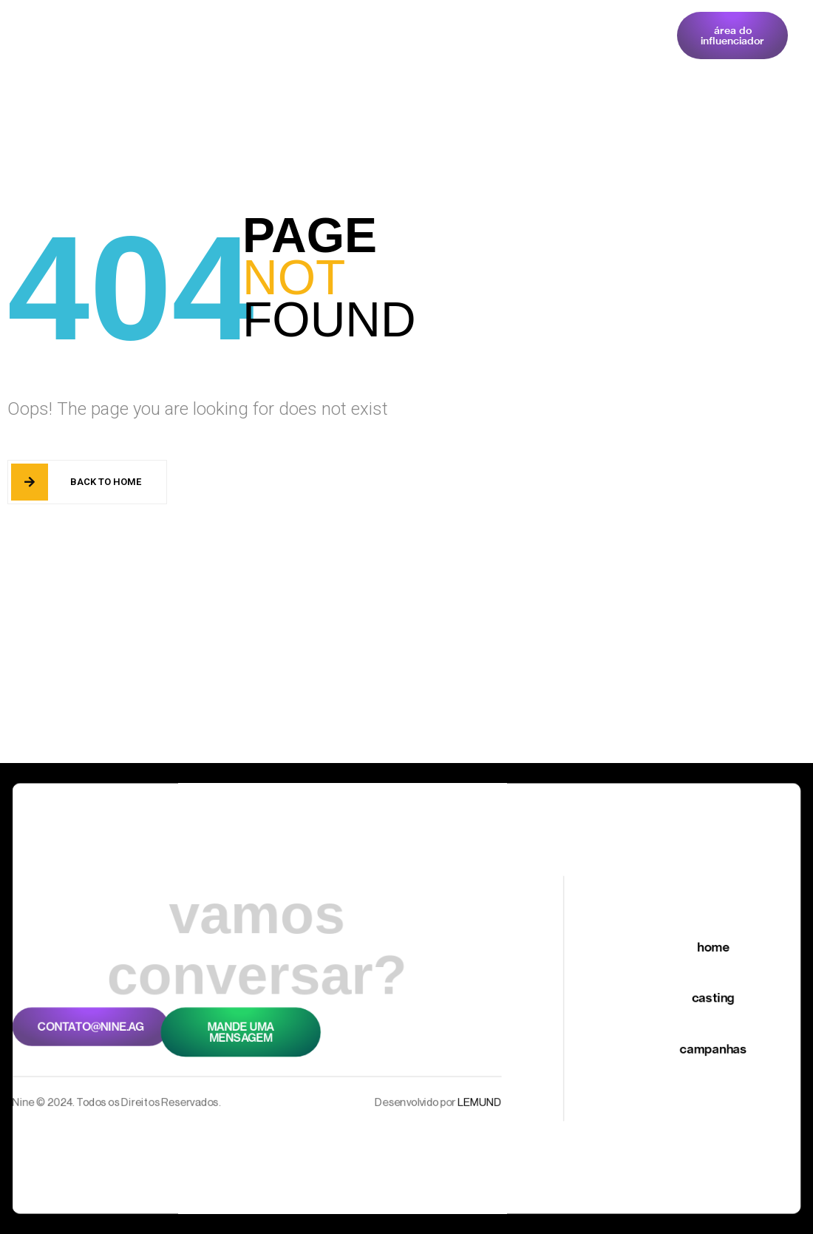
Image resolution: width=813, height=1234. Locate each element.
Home (191, 40)
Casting (262, 40)
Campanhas (349, 40)
